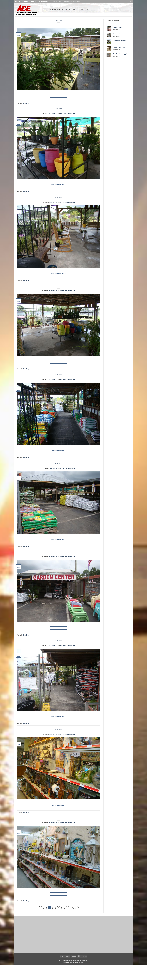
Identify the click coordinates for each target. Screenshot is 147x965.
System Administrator (67, 25)
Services (65, 10)
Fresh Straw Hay (119, 47)
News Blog (56, 10)
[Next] (77, 907)
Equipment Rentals (119, 40)
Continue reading (58, 96)
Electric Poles (117, 34)
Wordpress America (77, 962)
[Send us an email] (130, 1)
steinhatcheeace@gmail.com (72, 1)
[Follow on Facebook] (128, 1)
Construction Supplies (121, 54)
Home (49, 10)
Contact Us (84, 10)
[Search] (44, 10)
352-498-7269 (57, 1)
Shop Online (73, 10)
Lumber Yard (117, 27)
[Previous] (40, 907)
